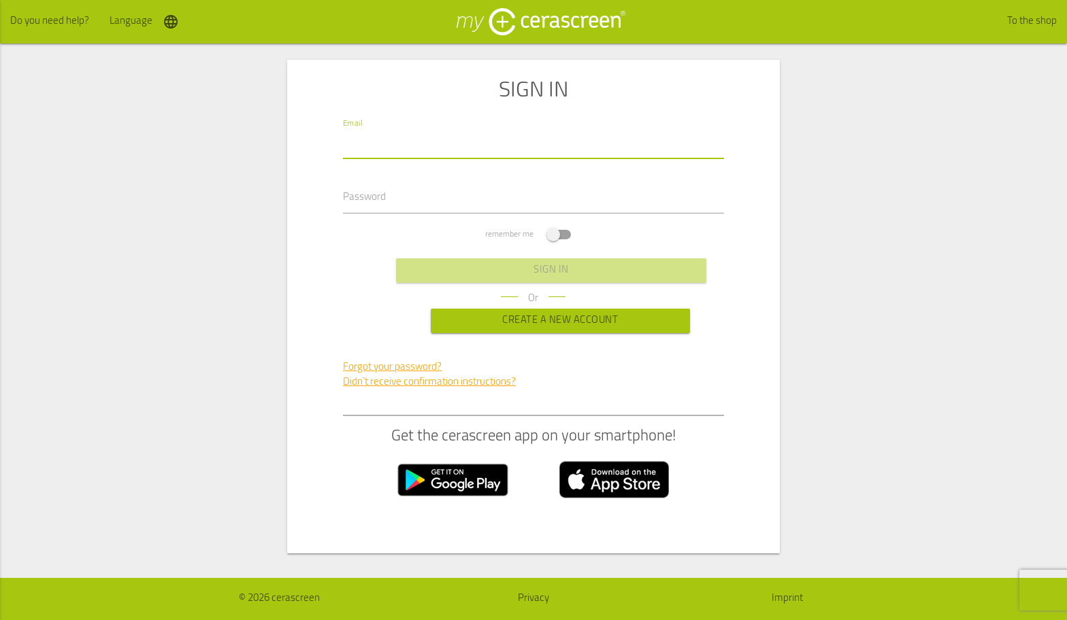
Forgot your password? (392, 368)
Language (144, 22)
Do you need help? (49, 21)
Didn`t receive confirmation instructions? (429, 383)
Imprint (787, 598)
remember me (528, 235)
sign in (533, 271)
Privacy (533, 598)
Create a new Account (533, 321)
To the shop (1032, 21)
